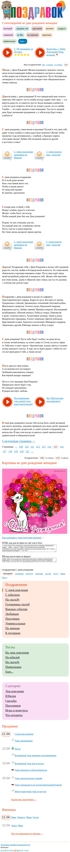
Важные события (16, 609)
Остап (36, 817)
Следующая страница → (18, 441)
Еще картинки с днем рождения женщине (35, 536)
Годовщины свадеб (17, 604)
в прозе (49, 64)
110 (26, 446)
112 (38, 446)
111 (32, 446)
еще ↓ (23, 41)
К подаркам (12, 633)
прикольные (9, 41)
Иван (13, 817)
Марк (29, 817)
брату (4, 577)
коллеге (50, 28)
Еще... (9, 671)
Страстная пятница (24, 734)
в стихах (58, 64)
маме (62, 573)
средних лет (22, 28)
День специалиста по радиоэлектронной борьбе (38, 785)
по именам (33, 35)
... (16, 446)
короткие (46, 35)
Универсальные (15, 623)
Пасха (18, 748)
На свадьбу (12, 599)
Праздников (13, 705)
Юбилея (10, 696)
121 (27, 451)
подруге (62, 28)
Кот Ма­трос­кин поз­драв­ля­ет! (55, 399)
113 (43, 446)
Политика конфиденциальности (15, 844)
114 (49, 446)
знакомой (8, 35)
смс (43, 64)
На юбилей (12, 657)
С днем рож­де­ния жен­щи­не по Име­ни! (23, 154)
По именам (12, 628)
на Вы (20, 35)
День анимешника (24, 740)
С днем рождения (16, 590)
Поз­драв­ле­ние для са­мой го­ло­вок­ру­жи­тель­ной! (23, 401)
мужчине (19, 573)
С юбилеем (12, 595)
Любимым (12, 614)
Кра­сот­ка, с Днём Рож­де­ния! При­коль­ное (56, 51)
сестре (48, 573)
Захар (14, 825)
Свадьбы (11, 701)
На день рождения (17, 652)
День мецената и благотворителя (31, 770)
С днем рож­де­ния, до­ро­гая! (54, 153)
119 (16, 451)
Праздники (12, 618)
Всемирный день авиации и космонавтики (35, 755)
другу (55, 573)
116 (62, 446)
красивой (37, 28)
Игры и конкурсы (16, 710)
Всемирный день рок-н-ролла (29, 763)
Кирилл (21, 817)
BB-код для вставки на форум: (16, 556)
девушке (39, 573)
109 (21, 446)
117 (4, 451)
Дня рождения (14, 691)
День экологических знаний (28, 778)
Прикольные (13, 667)
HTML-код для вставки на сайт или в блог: (22, 543)
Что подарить (14, 715)
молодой (8, 28)
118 (10, 451)
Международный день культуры (30, 791)
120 (22, 451)
